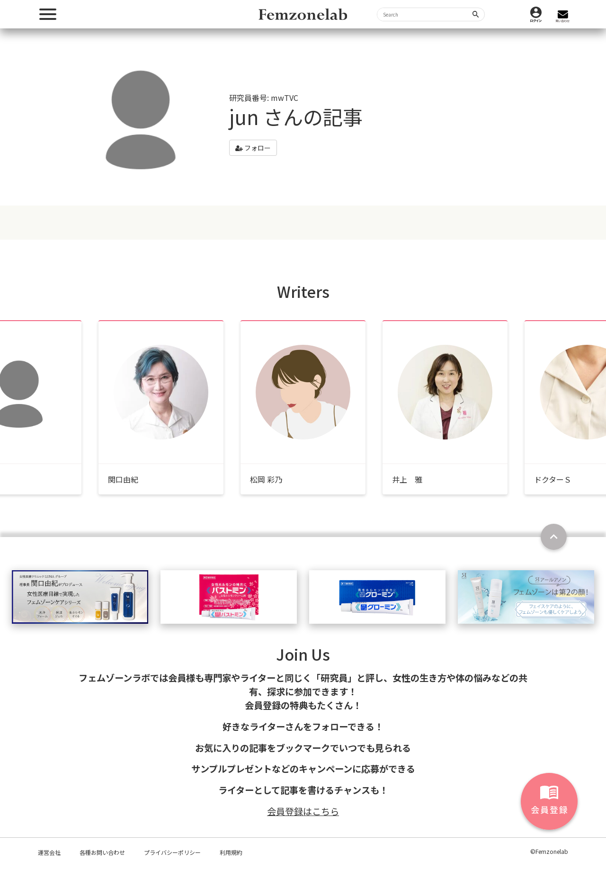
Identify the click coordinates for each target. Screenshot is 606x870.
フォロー (253, 147)
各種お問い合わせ (102, 852)
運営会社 (49, 852)
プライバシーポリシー (172, 852)
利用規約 (231, 852)
